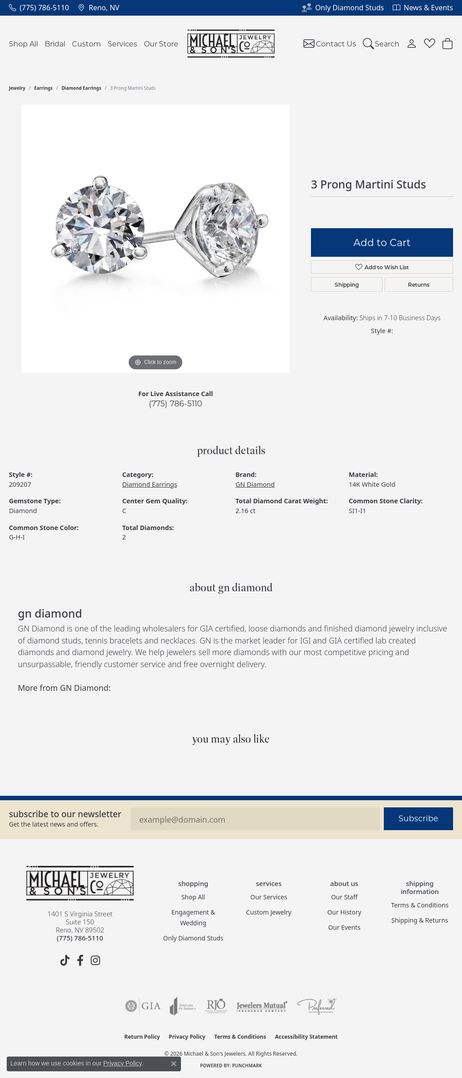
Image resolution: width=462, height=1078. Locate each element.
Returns (418, 284)
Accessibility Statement (306, 1036)
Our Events (344, 927)
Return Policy (142, 1036)
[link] (39, 7)
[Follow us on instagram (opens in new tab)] (95, 960)
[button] (381, 43)
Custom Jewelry (268, 912)
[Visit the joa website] (183, 1006)
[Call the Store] (80, 937)
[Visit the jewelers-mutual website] (262, 1006)
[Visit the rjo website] (216, 1006)
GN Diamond (255, 484)
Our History (344, 912)
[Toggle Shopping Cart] (447, 43)
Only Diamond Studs (193, 938)
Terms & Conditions (420, 905)
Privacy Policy (187, 1036)
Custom (86, 43)
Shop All (23, 43)
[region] (155, 239)
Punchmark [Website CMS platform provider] (247, 1065)
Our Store (161, 43)
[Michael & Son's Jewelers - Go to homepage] (80, 883)
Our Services (268, 897)
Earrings (43, 88)
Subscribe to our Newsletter (65, 814)
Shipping (347, 284)
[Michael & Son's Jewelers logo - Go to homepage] (231, 43)
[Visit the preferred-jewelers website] (317, 1006)
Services (122, 43)
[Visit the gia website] (143, 1006)
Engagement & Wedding (193, 917)
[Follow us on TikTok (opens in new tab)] (64, 960)
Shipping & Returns (419, 920)
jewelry (17, 88)
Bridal (55, 43)
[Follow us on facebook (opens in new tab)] (80, 960)
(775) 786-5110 (175, 403)
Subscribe (418, 818)
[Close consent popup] (173, 1063)
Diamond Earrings (81, 88)
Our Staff (344, 897)
